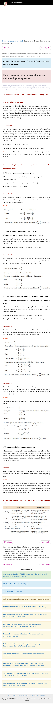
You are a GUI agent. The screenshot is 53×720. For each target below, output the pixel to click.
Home (4, 41)
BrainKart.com (17, 2)
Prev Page (7, 48)
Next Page (45, 48)
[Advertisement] (26, 22)
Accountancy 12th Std (15, 41)
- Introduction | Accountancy (24, 607)
